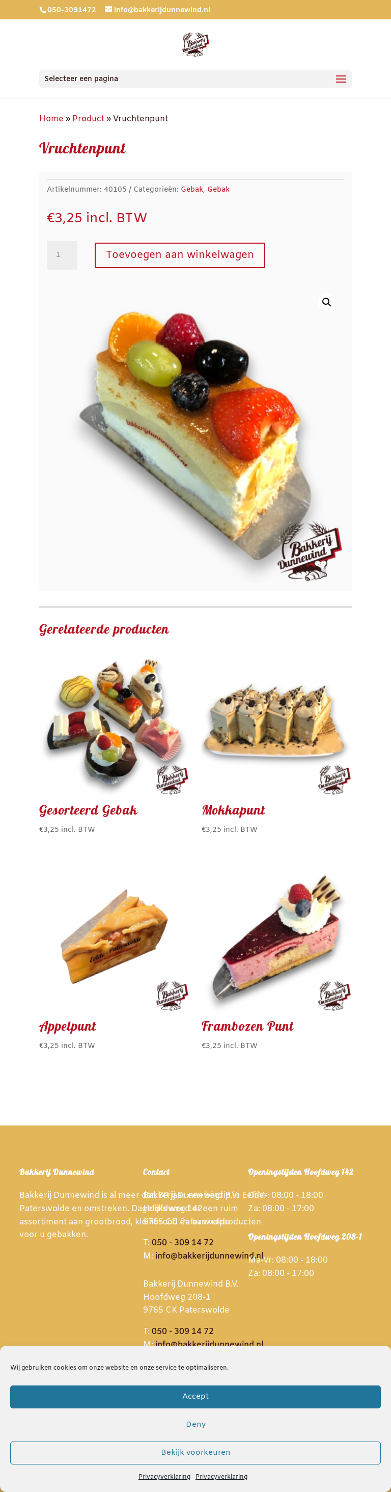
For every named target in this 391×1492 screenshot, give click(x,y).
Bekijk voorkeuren (196, 1453)
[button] (327, 302)
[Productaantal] (62, 255)
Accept (195, 1397)
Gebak (192, 190)
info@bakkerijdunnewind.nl (209, 1256)
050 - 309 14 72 (183, 1243)
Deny (196, 1425)
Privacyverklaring (164, 1477)
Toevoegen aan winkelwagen (180, 255)
